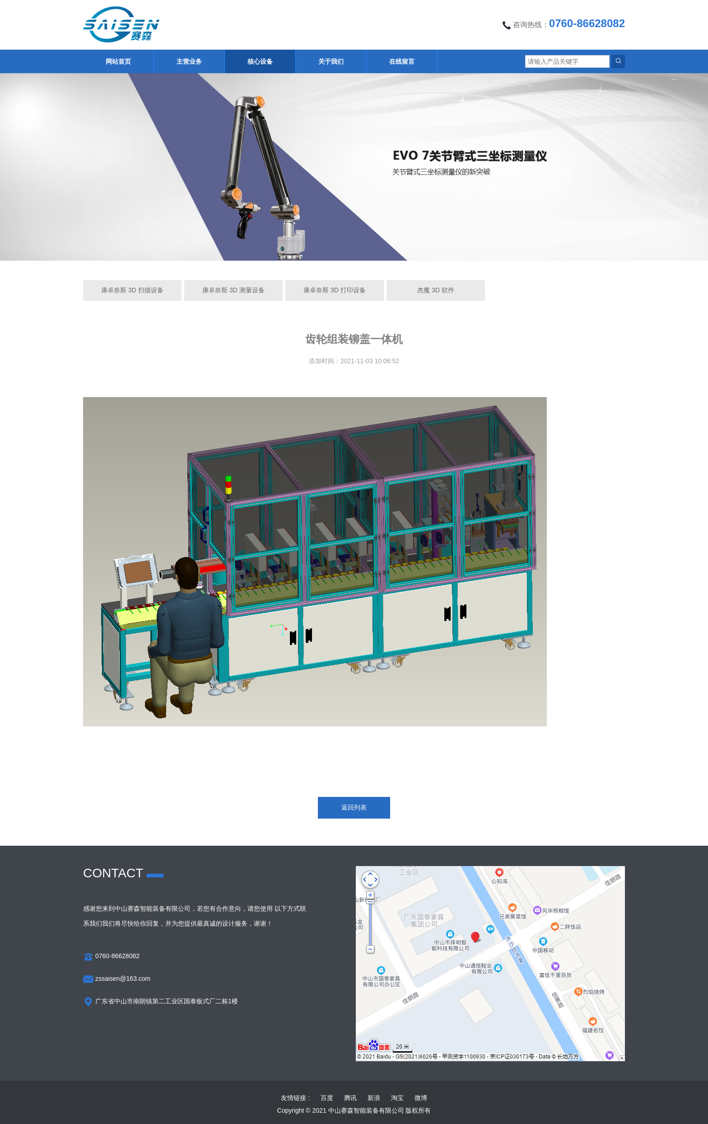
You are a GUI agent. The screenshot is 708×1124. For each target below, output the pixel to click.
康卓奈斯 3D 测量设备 (233, 290)
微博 (421, 1097)
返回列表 (354, 807)
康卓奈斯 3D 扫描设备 (132, 290)
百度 (327, 1097)
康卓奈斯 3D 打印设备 (334, 290)
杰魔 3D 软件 (435, 290)
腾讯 (350, 1097)
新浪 (374, 1097)
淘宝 (397, 1097)
